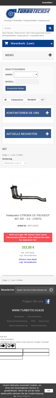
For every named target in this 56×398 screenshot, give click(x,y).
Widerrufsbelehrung (18, 325)
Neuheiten (19, 316)
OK (48, 390)
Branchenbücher (39, 325)
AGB (33, 321)
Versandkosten (34, 316)
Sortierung (7, 159)
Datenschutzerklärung (17, 321)
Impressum (44, 321)
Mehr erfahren (23, 396)
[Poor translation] (11, 346)
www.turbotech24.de (28, 310)
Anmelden (47, 2)
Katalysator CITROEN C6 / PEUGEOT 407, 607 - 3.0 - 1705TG (28, 220)
